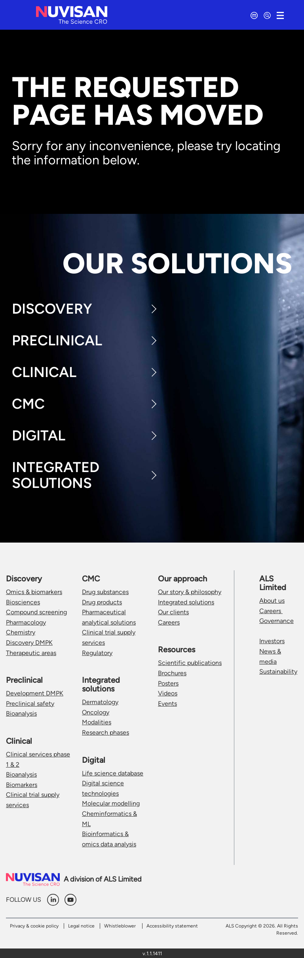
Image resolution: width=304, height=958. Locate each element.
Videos (167, 693)
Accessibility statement (172, 926)
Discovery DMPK (29, 642)
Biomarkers (21, 784)
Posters (168, 683)
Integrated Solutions (55, 475)
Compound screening (36, 612)
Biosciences (23, 602)
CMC (28, 403)
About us (272, 600)
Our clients (173, 612)
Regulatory (97, 653)
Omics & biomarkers (34, 592)
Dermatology (100, 702)
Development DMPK (34, 693)
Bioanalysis (21, 713)
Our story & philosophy (189, 592)
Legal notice (81, 926)
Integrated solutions (186, 602)
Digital (38, 435)
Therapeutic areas (31, 653)
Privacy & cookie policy (34, 926)
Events (167, 703)
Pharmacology (26, 622)
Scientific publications (190, 663)
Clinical (44, 372)
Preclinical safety (30, 703)
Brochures (172, 673)
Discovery (52, 308)
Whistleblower (120, 926)
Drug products (102, 602)
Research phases (105, 732)
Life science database (112, 773)
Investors (272, 641)
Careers (169, 622)
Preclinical (57, 340)
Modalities (96, 722)
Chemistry (20, 632)
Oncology (95, 712)
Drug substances (105, 592)
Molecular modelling (111, 803)
